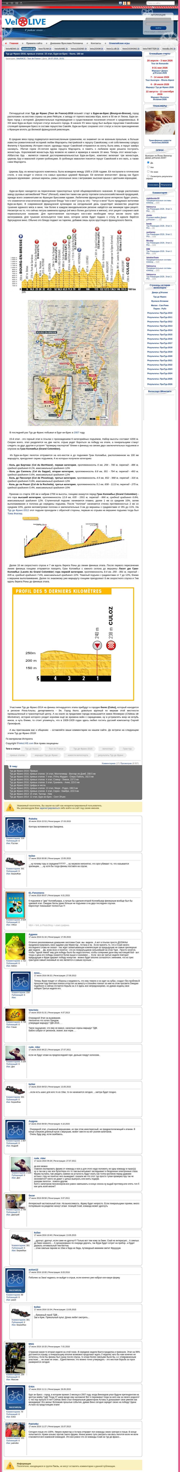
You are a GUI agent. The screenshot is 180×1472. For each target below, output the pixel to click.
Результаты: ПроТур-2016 (159, 339)
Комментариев (108, 763)
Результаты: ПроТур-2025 (159, 379)
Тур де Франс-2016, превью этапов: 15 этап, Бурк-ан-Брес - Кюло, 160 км (45, 54)
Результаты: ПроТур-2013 (159, 326)
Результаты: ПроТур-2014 (159, 330)
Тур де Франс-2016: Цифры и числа (28, 785)
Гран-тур (127, 749)
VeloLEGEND (77, 49)
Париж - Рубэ (159, 309)
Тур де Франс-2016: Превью (24, 771)
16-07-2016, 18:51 (56, 58)
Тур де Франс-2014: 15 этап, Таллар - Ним (31, 794)
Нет (152, 167)
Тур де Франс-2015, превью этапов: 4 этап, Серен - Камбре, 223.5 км (44, 791)
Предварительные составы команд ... (158, 201)
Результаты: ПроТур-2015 (159, 334)
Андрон (33, 1121)
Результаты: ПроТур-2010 (159, 313)
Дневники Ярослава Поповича (66, 43)
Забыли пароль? (164, 32)
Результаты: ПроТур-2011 (159, 317)
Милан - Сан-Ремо (160, 305)
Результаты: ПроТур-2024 (159, 373)
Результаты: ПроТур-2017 (159, 343)
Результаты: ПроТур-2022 (159, 365)
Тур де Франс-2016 (82, 749)
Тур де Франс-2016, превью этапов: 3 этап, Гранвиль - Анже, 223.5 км (45, 782)
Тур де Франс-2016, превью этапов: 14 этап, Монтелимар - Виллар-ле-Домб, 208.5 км (53, 774)
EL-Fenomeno (36, 892)
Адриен (33, 934)
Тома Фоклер (15, 513)
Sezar (32, 1195)
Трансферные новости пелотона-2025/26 (160, 141)
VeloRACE (27, 49)
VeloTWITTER (150, 49)
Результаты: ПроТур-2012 (159, 321)
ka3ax (32, 855)
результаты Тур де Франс (110, 755)
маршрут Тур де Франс (46, 755)
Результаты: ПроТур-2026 (159, 384)
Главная (14, 43)
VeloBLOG (167, 49)
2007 (76, 432)
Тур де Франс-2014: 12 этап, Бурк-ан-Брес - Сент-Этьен (37, 797)
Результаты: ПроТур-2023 (159, 369)
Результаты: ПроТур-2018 (159, 347)
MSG (31, 1344)
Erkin (32, 1386)
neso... (37, 973)
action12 (33, 1269)
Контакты (96, 43)
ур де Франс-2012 (19, 510)
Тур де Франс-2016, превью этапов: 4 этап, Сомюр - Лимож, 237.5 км (44, 779)
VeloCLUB (111, 49)
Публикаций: (12, 841)
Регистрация (150, 32)
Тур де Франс (32, 749)
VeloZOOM (95, 49)
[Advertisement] (90, 86)
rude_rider (34, 1047)
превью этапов (17, 755)
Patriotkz (34, 1424)
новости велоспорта (78, 755)
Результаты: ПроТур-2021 (159, 360)
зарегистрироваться (50, 808)
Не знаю (154, 172)
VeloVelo (33, 1010)
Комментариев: (13, 838)
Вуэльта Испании (159, 301)
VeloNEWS (11, 49)
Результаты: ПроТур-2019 (159, 352)
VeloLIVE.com (26, 743)
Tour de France (33, 58)
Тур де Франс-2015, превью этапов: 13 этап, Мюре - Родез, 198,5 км (44, 788)
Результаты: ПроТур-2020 (159, 356)
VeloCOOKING (129, 49)
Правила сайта (34, 43)
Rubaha (33, 818)
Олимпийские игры (119, 43)
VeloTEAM (43, 49)
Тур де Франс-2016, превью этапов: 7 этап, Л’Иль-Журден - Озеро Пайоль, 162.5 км (52, 776)
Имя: (8, 843)
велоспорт (108, 749)
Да (151, 163)
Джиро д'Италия (160, 292)
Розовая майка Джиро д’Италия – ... (156, 218)
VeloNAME (59, 49)
